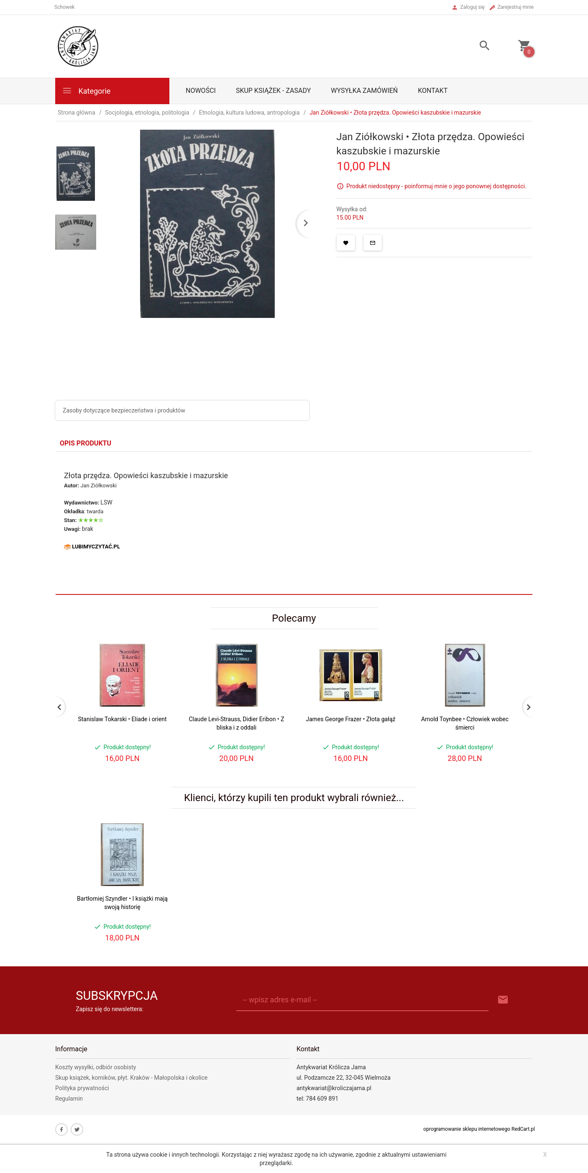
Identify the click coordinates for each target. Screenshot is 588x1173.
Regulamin (69, 1098)
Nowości (201, 91)
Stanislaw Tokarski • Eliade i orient (122, 719)
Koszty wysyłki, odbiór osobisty (95, 1067)
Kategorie (86, 90)
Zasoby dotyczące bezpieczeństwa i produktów (124, 410)
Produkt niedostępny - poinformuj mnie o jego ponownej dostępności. (436, 186)
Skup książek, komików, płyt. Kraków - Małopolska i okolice (131, 1077)
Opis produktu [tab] (85, 443)
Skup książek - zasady (273, 91)
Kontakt (432, 91)
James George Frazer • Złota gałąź (350, 719)
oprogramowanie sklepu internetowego (466, 1129)
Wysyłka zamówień (364, 91)
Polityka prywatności (82, 1088)
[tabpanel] (294, 523)
